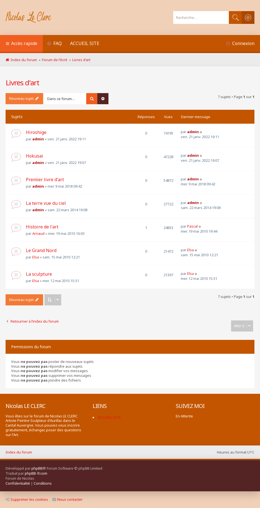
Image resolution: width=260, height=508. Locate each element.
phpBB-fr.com (36, 473)
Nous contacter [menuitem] (67, 499)
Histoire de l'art (42, 227)
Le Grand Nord (41, 250)
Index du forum (19, 452)
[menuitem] (54, 44)
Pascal (192, 226)
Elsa (35, 257)
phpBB (37, 468)
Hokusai (34, 156)
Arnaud (38, 233)
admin (38, 138)
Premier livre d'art (45, 179)
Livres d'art (22, 83)
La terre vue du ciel (46, 203)
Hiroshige (36, 132)
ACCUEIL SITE (84, 43)
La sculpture (39, 274)
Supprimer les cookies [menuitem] (27, 499)
